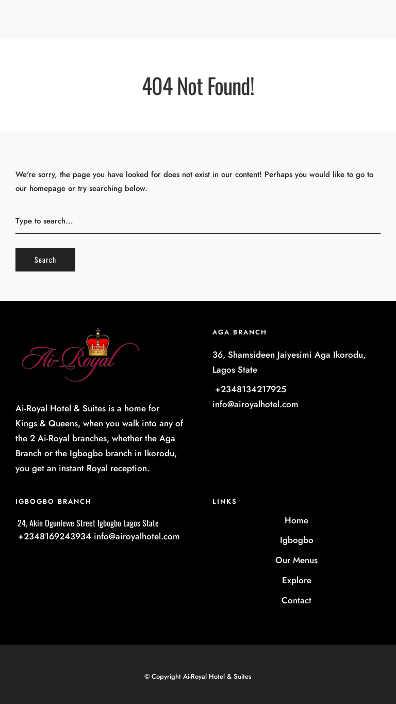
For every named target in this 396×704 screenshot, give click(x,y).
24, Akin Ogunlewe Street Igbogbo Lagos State (87, 523)
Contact (296, 600)
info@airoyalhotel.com (255, 404)
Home (296, 520)
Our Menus (296, 560)
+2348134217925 (249, 389)
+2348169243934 (53, 536)
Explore (296, 580)
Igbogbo (297, 540)
